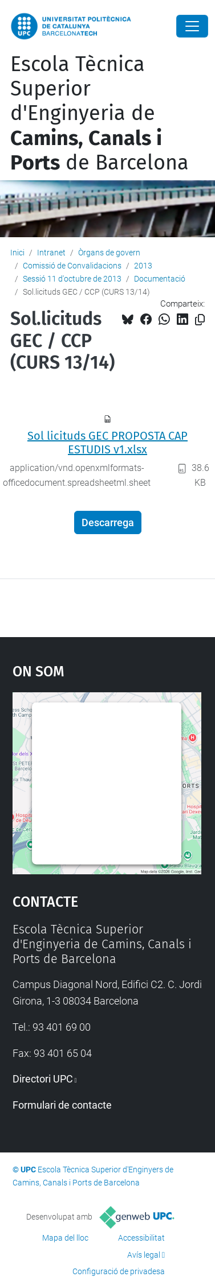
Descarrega (108, 522)
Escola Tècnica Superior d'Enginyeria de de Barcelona (99, 113)
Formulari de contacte (62, 1105)
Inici (17, 252)
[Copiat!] (200, 320)
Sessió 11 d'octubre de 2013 (72, 278)
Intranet (51, 252)
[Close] (192, 26)
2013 (143, 265)
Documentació (159, 278)
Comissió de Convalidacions (72, 265)
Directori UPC (43, 1079)
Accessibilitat (141, 1237)
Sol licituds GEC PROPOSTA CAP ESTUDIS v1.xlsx (107, 442)
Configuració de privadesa (118, 1271)
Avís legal (143, 1254)
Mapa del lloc (65, 1237)
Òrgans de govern (109, 252)
